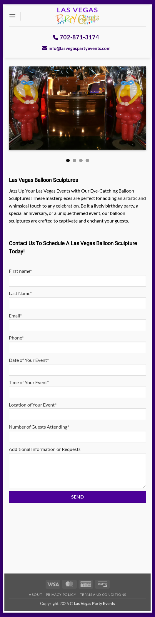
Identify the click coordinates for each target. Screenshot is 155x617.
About (35, 594)
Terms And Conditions (103, 594)
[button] (12, 16)
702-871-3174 (76, 37)
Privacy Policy (61, 594)
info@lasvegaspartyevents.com (76, 48)
